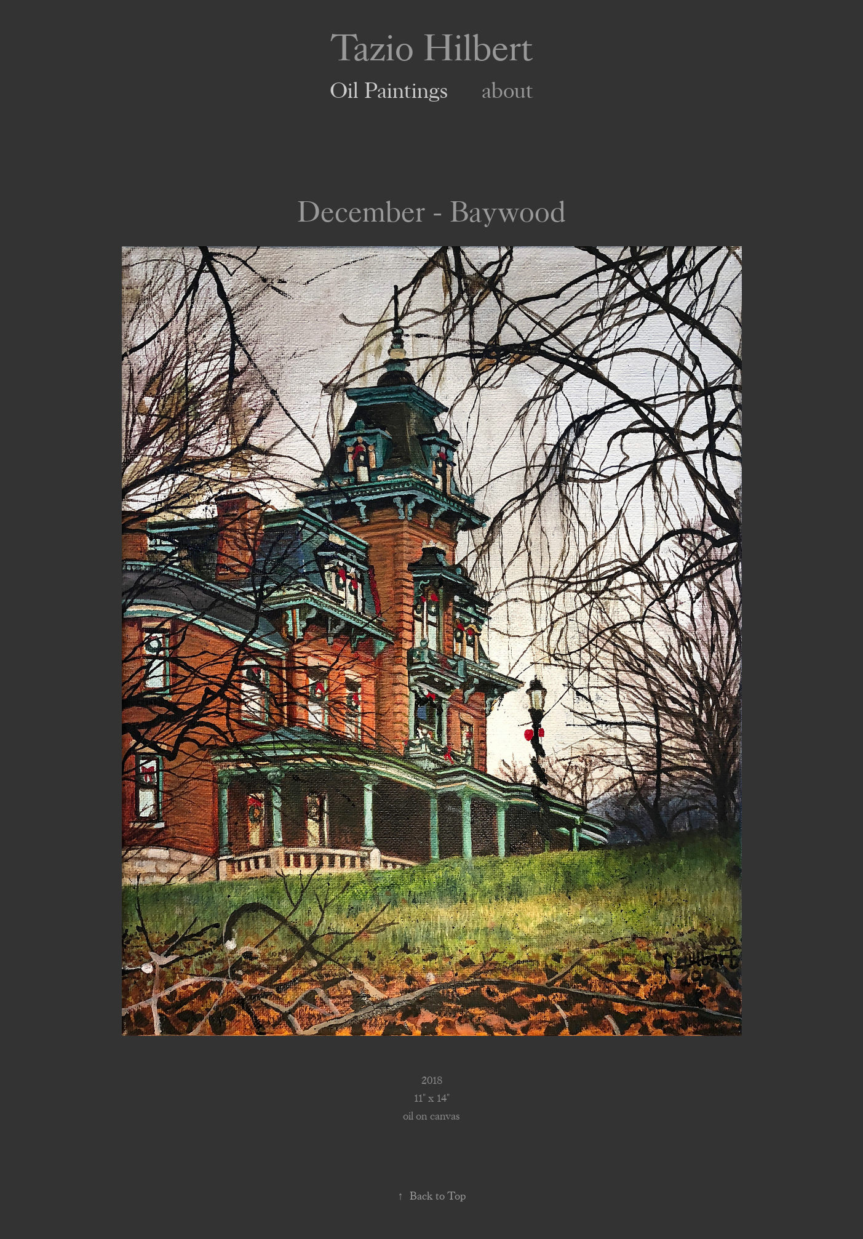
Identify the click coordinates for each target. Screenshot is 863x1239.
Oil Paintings (389, 91)
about (507, 91)
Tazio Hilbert (431, 48)
